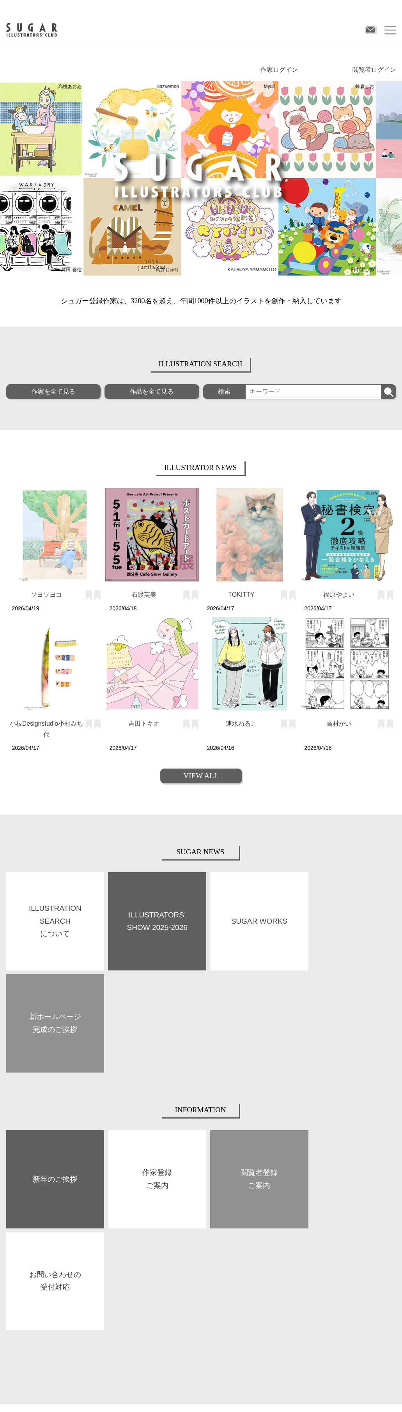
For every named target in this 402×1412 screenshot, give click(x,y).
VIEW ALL (201, 776)
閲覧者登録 (310, 1252)
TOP (10, 1234)
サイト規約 (18, 1394)
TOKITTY (241, 594)
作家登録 (210, 1252)
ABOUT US (17, 1253)
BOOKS (112, 1252)
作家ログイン (279, 69)
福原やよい (338, 594)
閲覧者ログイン (374, 69)
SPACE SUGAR (119, 1272)
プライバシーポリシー (139, 1394)
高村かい (338, 723)
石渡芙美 (143, 594)
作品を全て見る (152, 391)
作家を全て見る (53, 391)
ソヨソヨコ (46, 594)
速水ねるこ (241, 723)
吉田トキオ (143, 723)
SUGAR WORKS (23, 1273)
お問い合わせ (264, 1394)
